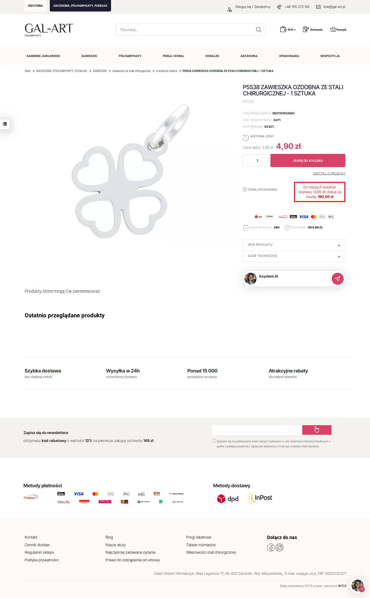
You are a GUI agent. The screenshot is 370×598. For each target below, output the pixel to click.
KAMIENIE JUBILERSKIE (43, 56)
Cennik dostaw (37, 544)
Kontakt (31, 537)
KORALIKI (212, 56)
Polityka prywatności (42, 559)
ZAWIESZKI (89, 56)
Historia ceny (262, 136)
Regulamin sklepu (39, 552)
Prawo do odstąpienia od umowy (133, 559)
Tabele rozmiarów (201, 544)
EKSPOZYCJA (330, 56)
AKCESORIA (249, 56)
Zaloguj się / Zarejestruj (249, 7)
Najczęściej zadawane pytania (130, 552)
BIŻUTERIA (35, 5)
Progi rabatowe (198, 537)
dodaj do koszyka (307, 160)
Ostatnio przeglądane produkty (65, 315)
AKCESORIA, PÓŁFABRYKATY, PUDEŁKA (80, 5)
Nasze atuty (116, 544)
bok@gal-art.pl (334, 7)
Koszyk (338, 29)
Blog (109, 537)
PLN (292, 29)
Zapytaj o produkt (329, 173)
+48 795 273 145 (297, 7)
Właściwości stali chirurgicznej (211, 552)
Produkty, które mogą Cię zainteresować (62, 291)
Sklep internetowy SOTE (296, 586)
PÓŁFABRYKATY (130, 56)
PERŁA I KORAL (173, 56)
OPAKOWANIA (289, 56)
